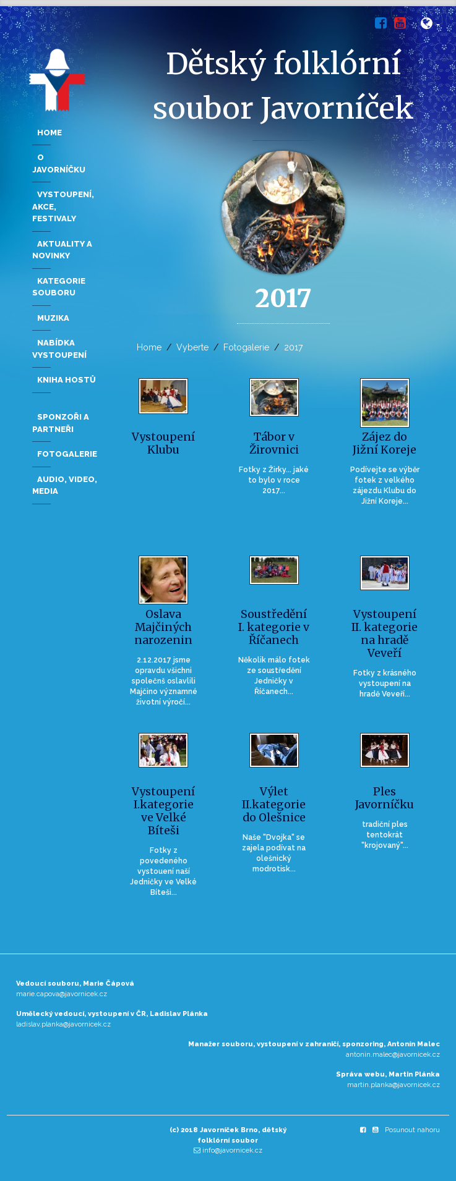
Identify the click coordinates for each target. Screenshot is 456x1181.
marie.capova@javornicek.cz (61, 994)
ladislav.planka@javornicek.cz (63, 1024)
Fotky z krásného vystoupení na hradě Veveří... (384, 683)
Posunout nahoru (412, 1130)
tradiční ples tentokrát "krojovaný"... (384, 835)
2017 (293, 347)
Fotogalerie (246, 347)
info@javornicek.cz (232, 1150)
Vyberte (192, 347)
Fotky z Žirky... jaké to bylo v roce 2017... (274, 480)
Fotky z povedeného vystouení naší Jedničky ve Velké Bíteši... (163, 871)
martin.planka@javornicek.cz (393, 1085)
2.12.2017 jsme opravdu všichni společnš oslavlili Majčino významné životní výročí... (163, 681)
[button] (430, 26)
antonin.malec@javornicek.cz (393, 1055)
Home (149, 347)
